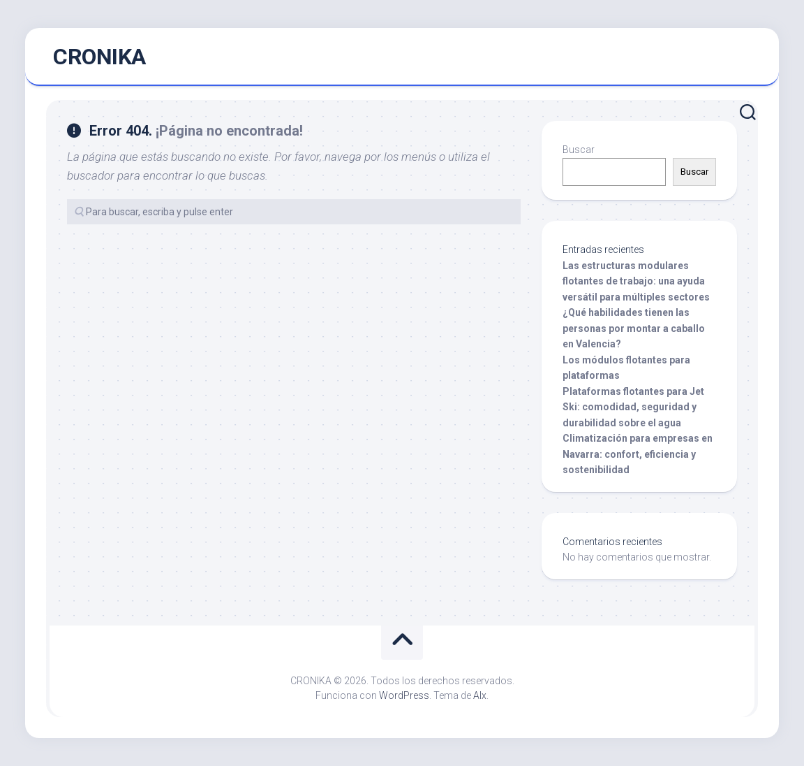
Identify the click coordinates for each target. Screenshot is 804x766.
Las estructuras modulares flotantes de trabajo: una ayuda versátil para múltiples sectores (636, 281)
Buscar (579, 149)
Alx (479, 695)
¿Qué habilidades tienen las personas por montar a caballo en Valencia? (634, 328)
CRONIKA (99, 56)
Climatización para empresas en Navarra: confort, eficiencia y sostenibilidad (638, 454)
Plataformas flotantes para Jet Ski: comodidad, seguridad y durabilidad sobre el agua (633, 407)
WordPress (404, 695)
